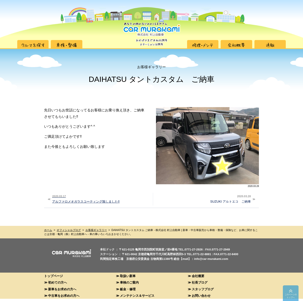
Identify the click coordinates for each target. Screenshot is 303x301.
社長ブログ (199, 282)
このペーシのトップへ (291, 296)
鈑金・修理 (128, 289)
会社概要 (198, 276)
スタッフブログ (203, 289)
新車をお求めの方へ (62, 289)
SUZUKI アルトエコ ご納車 (202, 198)
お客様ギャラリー (96, 230)
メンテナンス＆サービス (137, 295)
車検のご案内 (129, 282)
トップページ (53, 276)
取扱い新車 (128, 276)
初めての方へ (57, 282)
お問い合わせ (201, 295)
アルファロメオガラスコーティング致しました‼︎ (100, 198)
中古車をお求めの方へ (63, 295)
